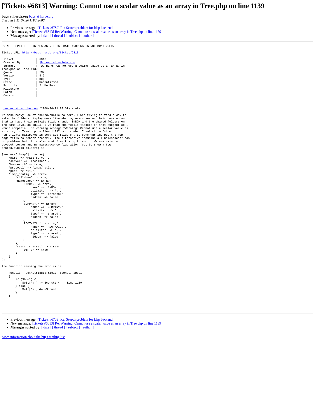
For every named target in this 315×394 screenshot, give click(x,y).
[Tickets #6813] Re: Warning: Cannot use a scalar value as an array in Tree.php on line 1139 (96, 32)
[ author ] (87, 35)
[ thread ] (58, 35)
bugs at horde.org (41, 16)
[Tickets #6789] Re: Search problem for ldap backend (75, 28)
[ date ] (46, 35)
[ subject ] (73, 35)
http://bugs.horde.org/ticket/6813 (50, 54)
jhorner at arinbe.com (57, 66)
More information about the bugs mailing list (33, 390)
